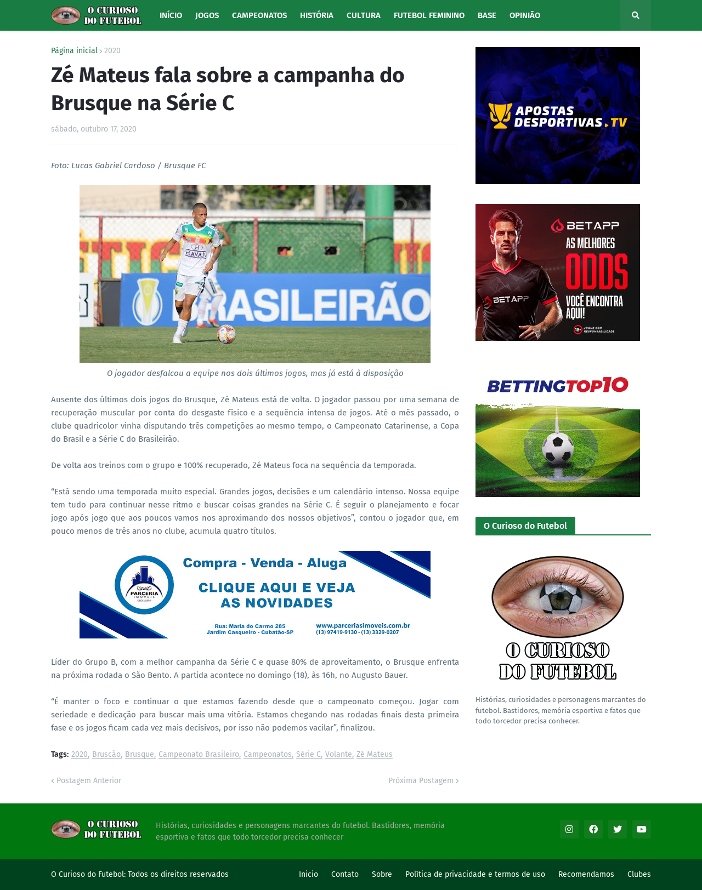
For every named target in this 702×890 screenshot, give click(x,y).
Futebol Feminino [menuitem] (429, 15)
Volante (338, 755)
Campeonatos (268, 755)
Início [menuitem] (171, 15)
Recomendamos (586, 874)
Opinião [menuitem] (524, 15)
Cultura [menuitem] (364, 15)
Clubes (639, 874)
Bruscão (106, 755)
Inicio (308, 874)
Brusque (139, 755)
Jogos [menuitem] (207, 15)
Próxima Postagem (421, 780)
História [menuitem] (316, 15)
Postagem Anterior (88, 780)
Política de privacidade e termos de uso (475, 874)
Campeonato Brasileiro (198, 755)
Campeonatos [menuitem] (259, 15)
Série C (308, 755)
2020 (112, 51)
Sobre (382, 874)
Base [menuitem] (487, 15)
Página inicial (74, 51)
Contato (345, 874)
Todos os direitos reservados (178, 874)
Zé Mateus (374, 755)
